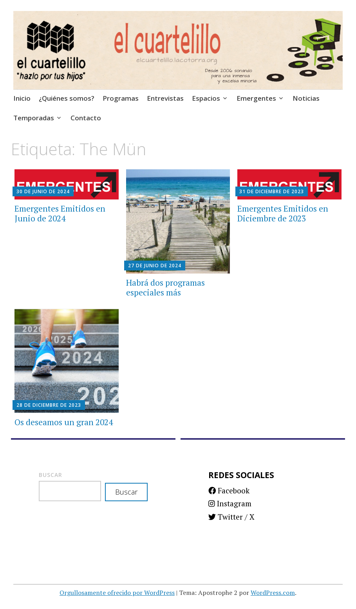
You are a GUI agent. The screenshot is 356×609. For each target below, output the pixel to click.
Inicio (22, 98)
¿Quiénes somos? (66, 98)
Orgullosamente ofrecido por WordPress (117, 592)
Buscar (50, 474)
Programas (121, 98)
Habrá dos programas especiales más (165, 287)
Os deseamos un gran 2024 (63, 422)
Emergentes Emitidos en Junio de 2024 (59, 213)
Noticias (306, 98)
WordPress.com (273, 592)
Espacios (206, 98)
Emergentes (256, 98)
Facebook (228, 490)
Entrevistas (165, 98)
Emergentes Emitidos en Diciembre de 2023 (282, 213)
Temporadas (33, 117)
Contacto (85, 117)
